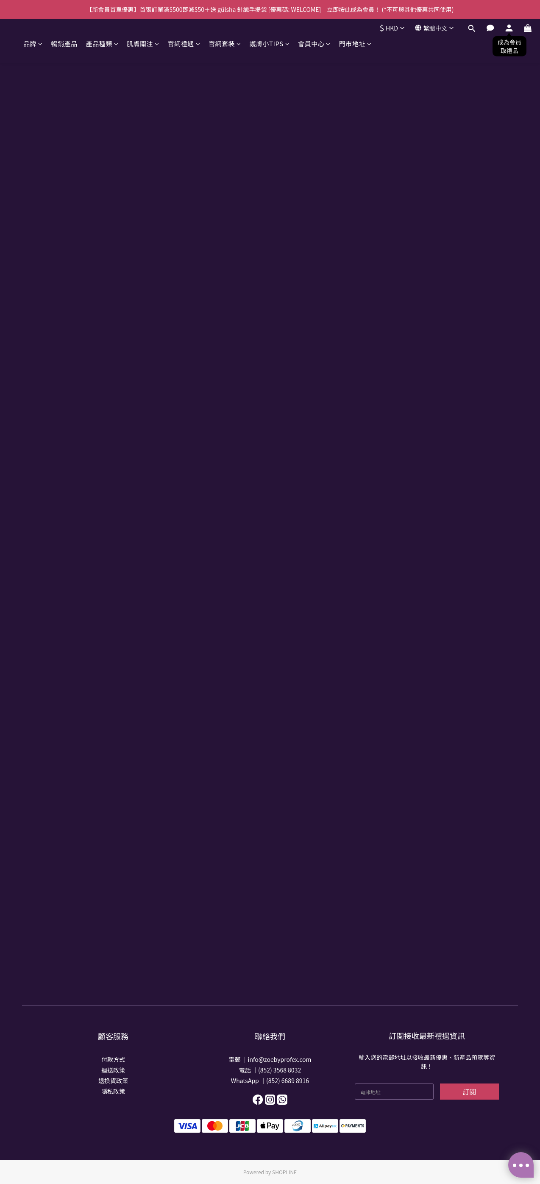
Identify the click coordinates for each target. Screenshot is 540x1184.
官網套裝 (225, 43)
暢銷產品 (64, 43)
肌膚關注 (143, 43)
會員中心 (314, 43)
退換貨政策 (113, 1080)
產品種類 (102, 43)
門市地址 (355, 43)
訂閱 (469, 1091)
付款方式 (113, 1059)
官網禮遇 (184, 43)
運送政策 (113, 1070)
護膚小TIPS (270, 43)
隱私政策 (113, 1091)
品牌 (33, 43)
